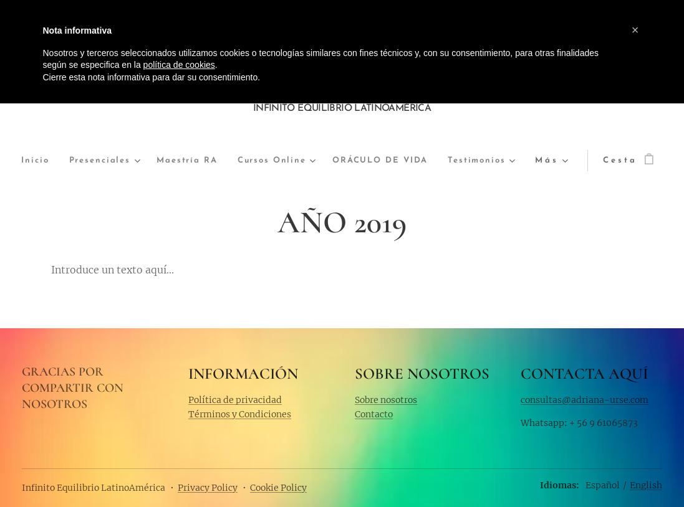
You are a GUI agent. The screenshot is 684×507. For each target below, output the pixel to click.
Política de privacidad (235, 399)
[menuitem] (48, 161)
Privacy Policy (208, 487)
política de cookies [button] (179, 65)
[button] (635, 30)
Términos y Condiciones (239, 413)
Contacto (374, 413)
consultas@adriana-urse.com (584, 399)
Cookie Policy (278, 487)
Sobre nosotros (386, 399)
